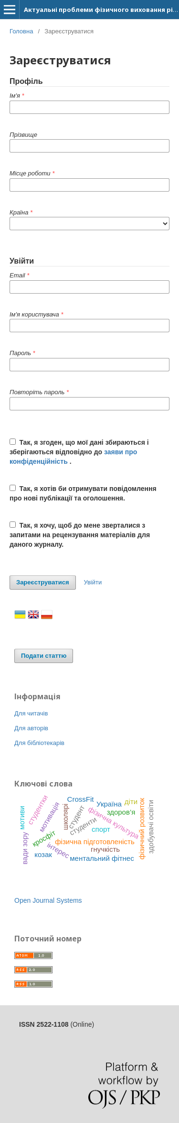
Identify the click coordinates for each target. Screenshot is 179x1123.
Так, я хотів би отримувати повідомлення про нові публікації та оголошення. (83, 493)
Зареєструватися (42, 582)
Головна (21, 31)
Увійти (93, 582)
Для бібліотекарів (39, 742)
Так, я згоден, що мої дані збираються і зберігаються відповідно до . (79, 452)
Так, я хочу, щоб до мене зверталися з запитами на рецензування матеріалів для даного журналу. (80, 534)
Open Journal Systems (48, 900)
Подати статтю (43, 655)
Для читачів (31, 713)
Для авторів (31, 728)
